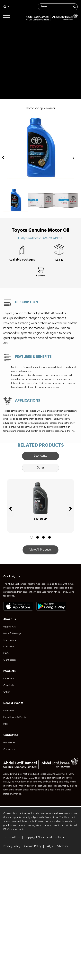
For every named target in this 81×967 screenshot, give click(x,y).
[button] (30, 606)
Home (28, 108)
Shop (38, 108)
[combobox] (58, 6)
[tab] (40, 511)
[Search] (73, 6)
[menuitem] (7, 6)
